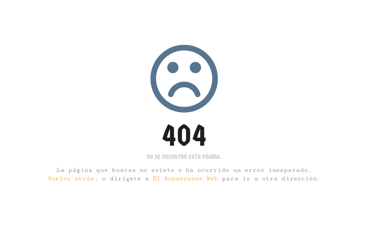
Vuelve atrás (71, 178)
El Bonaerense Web (185, 178)
